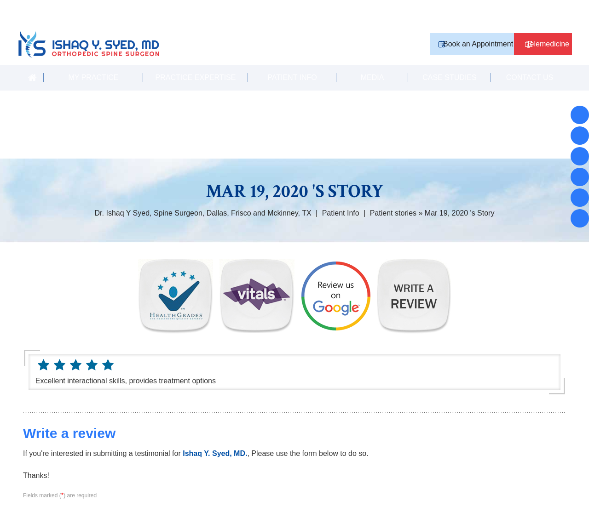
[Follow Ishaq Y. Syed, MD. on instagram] (580, 156)
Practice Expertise (196, 60)
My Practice (93, 60)
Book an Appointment (455, 23)
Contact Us (530, 60)
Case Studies (449, 60)
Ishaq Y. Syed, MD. (215, 436)
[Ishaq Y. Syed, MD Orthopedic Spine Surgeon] (115, 24)
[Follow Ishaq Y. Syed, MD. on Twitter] (580, 177)
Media (372, 60)
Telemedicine (539, 23)
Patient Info (292, 60)
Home (32, 61)
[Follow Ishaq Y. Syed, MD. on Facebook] (580, 115)
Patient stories (393, 196)
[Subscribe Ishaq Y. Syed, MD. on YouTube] (580, 197)
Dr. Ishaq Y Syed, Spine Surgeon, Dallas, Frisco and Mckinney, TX (203, 196)
